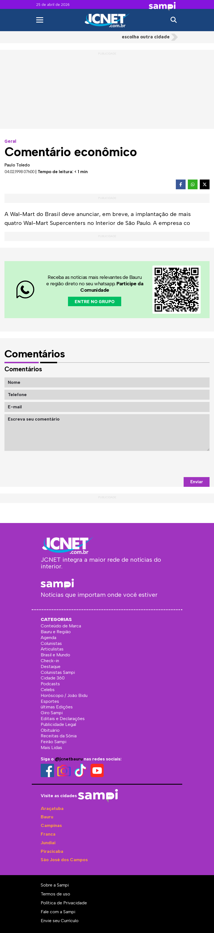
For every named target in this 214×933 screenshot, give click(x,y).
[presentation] (167, 464)
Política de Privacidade (64, 902)
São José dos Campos (64, 859)
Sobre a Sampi (55, 885)
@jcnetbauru (69, 759)
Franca (48, 834)
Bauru (47, 816)
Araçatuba (52, 808)
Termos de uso (55, 894)
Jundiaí (48, 842)
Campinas (51, 825)
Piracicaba (52, 851)
